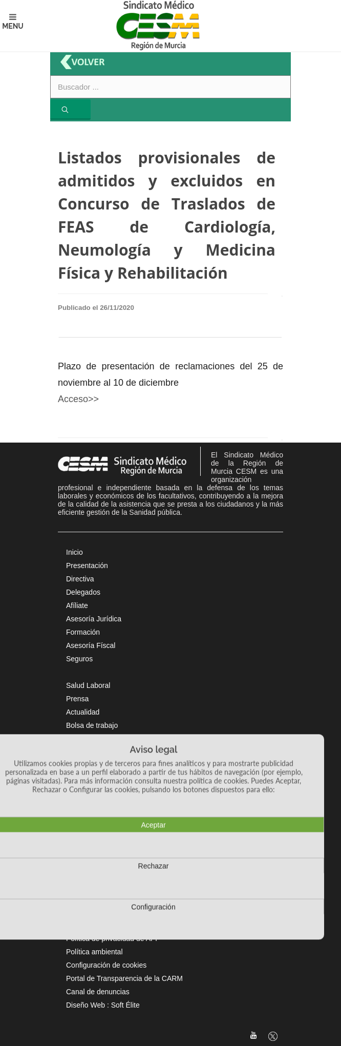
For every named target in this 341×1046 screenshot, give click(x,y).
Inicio (74, 552)
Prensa (77, 699)
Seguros (79, 659)
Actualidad (82, 712)
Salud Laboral (88, 685)
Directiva (80, 579)
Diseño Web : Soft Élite (103, 1005)
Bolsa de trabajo (92, 725)
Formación (83, 632)
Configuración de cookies (106, 965)
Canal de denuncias (98, 992)
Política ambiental (94, 952)
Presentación (87, 565)
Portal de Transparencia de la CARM (124, 978)
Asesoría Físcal (90, 645)
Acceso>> (78, 399)
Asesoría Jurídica (93, 619)
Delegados (83, 592)
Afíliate (77, 605)
